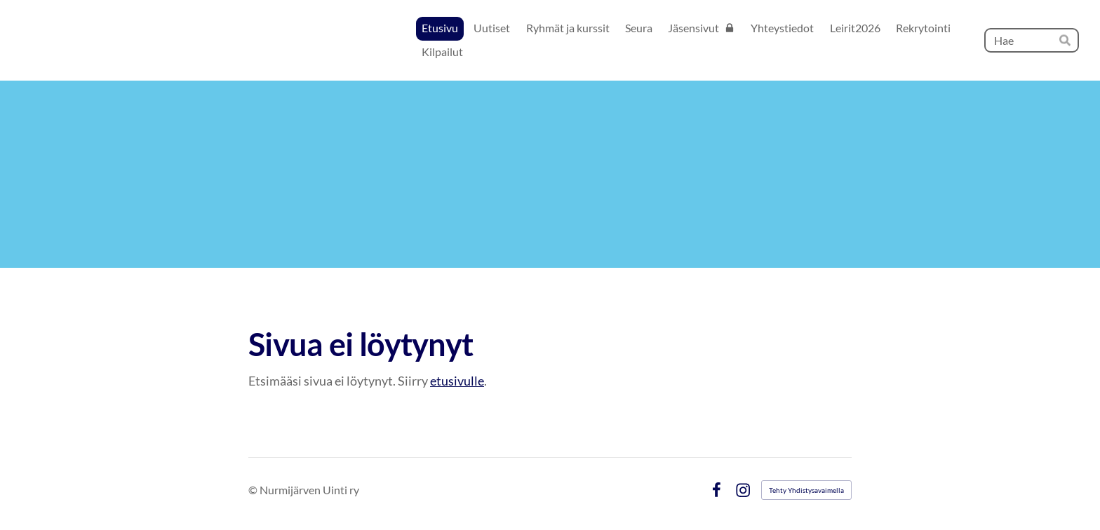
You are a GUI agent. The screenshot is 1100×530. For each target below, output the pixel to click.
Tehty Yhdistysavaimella (806, 490)
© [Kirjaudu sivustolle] (254, 489)
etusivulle (457, 380)
